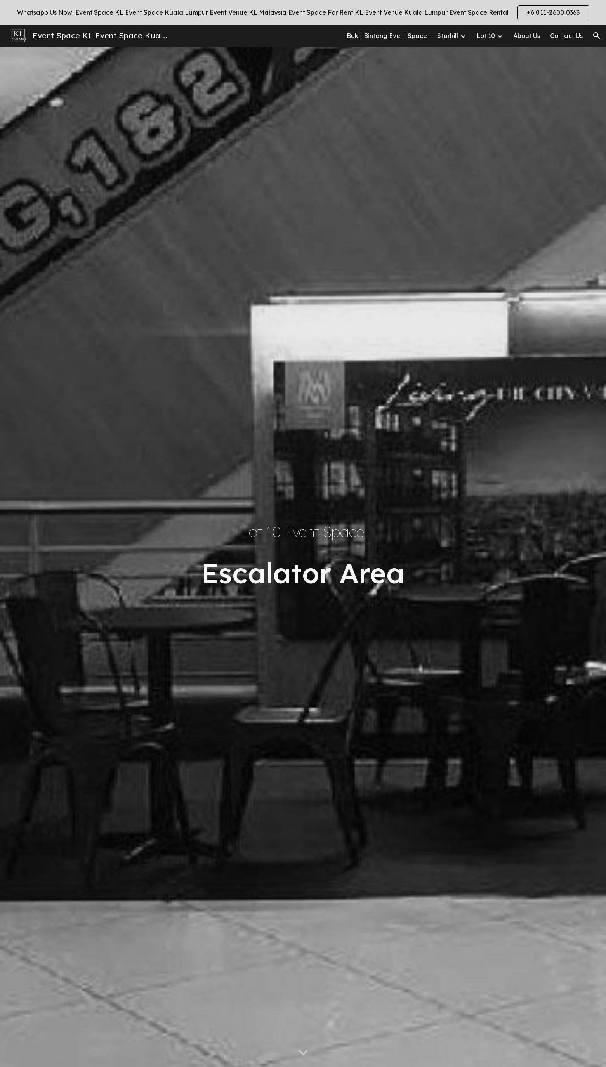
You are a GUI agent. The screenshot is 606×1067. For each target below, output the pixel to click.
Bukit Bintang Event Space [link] (387, 36)
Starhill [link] (447, 36)
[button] (596, 35)
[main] (303, 532)
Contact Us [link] (566, 36)
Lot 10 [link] (485, 36)
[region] (303, 12)
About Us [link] (526, 36)
